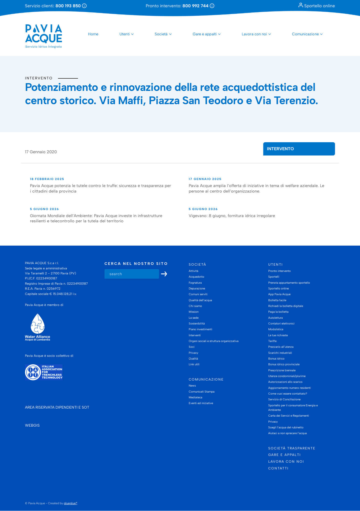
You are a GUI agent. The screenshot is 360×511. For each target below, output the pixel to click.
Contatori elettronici (281, 323)
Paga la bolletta (278, 312)
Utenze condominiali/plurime (287, 376)
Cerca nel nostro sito (136, 264)
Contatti (278, 468)
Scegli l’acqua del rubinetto (286, 427)
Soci (191, 347)
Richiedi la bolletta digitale (285, 306)
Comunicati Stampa (201, 391)
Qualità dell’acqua (200, 300)
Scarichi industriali (280, 353)
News (192, 386)
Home (93, 34)
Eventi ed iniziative (201, 403)
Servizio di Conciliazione (284, 399)
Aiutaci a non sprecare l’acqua (287, 433)
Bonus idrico (276, 358)
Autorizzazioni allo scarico (285, 382)
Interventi (195, 335)
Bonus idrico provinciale (284, 364)
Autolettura (275, 317)
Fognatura (195, 282)
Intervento (38, 78)
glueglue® (70, 503)
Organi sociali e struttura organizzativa (213, 341)
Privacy (193, 353)
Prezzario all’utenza (281, 347)
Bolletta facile (277, 300)
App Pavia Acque (279, 294)
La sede (193, 317)
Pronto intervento (279, 271)
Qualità (193, 358)
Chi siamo (195, 306)
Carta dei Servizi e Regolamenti (288, 416)
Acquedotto (196, 276)
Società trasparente (292, 448)
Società (161, 34)
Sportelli (273, 276)
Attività (193, 271)
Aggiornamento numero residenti (289, 388)
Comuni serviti (198, 294)
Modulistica (275, 329)
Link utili (194, 364)
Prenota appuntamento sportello (289, 282)
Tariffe (272, 341)
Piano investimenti (200, 329)
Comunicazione (305, 34)
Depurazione (197, 288)
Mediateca (195, 397)
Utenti (125, 34)
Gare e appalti (205, 34)
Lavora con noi (254, 34)
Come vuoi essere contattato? (287, 393)
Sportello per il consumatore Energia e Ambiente (293, 408)
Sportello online (316, 5)
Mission (193, 312)
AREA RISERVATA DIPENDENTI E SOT (57, 407)
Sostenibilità (197, 323)
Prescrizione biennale (282, 370)
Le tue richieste (278, 335)
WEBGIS (32, 425)
